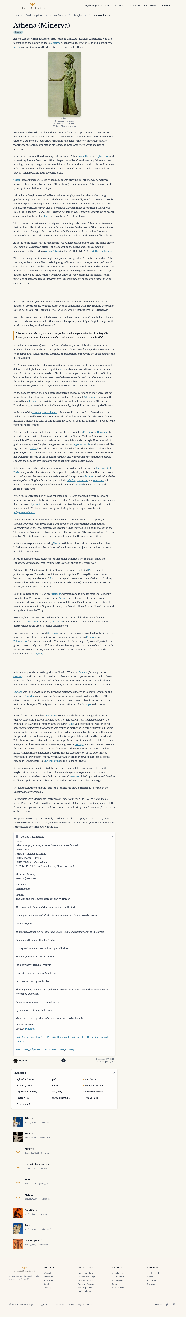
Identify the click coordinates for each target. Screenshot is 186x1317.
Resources (151, 5)
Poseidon (29, 696)
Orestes (17, 676)
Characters (48, 1278)
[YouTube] (174, 1306)
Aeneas (79, 484)
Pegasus (33, 401)
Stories (134, 5)
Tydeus (72, 1037)
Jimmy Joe (25, 1061)
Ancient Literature (86, 1293)
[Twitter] (166, 1306)
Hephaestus (101, 156)
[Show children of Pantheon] (65, 15)
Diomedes (82, 480)
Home (16, 15)
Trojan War (22, 1049)
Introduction (117, 1275)
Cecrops (17, 691)
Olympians (78, 15)
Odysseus (98, 480)
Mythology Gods (85, 1289)
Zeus (18, 1037)
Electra (92, 570)
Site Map (47, 1289)
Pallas (33, 448)
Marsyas (74, 776)
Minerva (55, 42)
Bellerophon (90, 396)
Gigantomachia (81, 444)
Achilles (71, 480)
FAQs (114, 1286)
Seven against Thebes (44, 412)
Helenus (56, 593)
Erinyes (83, 672)
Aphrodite (87, 476)
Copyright (43, 1306)
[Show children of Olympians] (85, 15)
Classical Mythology (34, 15)
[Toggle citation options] (63, 1060)
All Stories (48, 1275)
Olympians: (20, 1072)
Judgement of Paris (24, 512)
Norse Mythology (85, 1275)
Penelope (91, 637)
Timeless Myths (153, 1275)
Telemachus (20, 641)
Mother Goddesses (102, 251)
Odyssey (38, 653)
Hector (57, 543)
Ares (62, 369)
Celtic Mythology (85, 1282)
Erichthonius (52, 760)
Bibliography (117, 1282)
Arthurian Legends (86, 1286)
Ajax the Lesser (30, 621)
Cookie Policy (75, 1306)
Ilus (45, 215)
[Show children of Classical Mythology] (46, 15)
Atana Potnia (52, 251)
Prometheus (84, 156)
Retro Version (118, 1289)
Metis (16, 46)
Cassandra (57, 621)
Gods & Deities (115, 5)
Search (166, 5)
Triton (17, 179)
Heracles (102, 432)
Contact (89, 1306)
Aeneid (62, 597)
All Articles (48, 1282)
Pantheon (58, 15)
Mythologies (93, 5)
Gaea (71, 723)
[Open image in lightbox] (64, 84)
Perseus (87, 432)
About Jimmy (118, 1278)
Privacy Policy (58, 1306)
